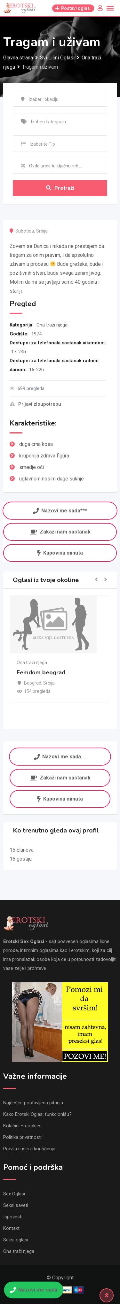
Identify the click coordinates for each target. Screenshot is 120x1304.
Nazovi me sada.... (60, 757)
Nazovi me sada (33, 1290)
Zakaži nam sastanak (60, 532)
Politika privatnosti (22, 1137)
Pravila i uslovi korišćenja (29, 1149)
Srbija (42, 231)
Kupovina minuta (60, 553)
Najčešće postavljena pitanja (33, 1103)
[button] (96, 580)
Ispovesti (12, 1217)
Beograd (32, 683)
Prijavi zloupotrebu (35, 404)
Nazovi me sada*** (60, 511)
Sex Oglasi (14, 1194)
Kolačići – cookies (22, 1126)
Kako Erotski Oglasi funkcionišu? (37, 1114)
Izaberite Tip (42, 144)
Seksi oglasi (15, 1240)
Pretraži (60, 188)
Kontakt (11, 1228)
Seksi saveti (15, 1205)
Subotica (24, 231)
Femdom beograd (41, 672)
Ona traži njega (52, 325)
